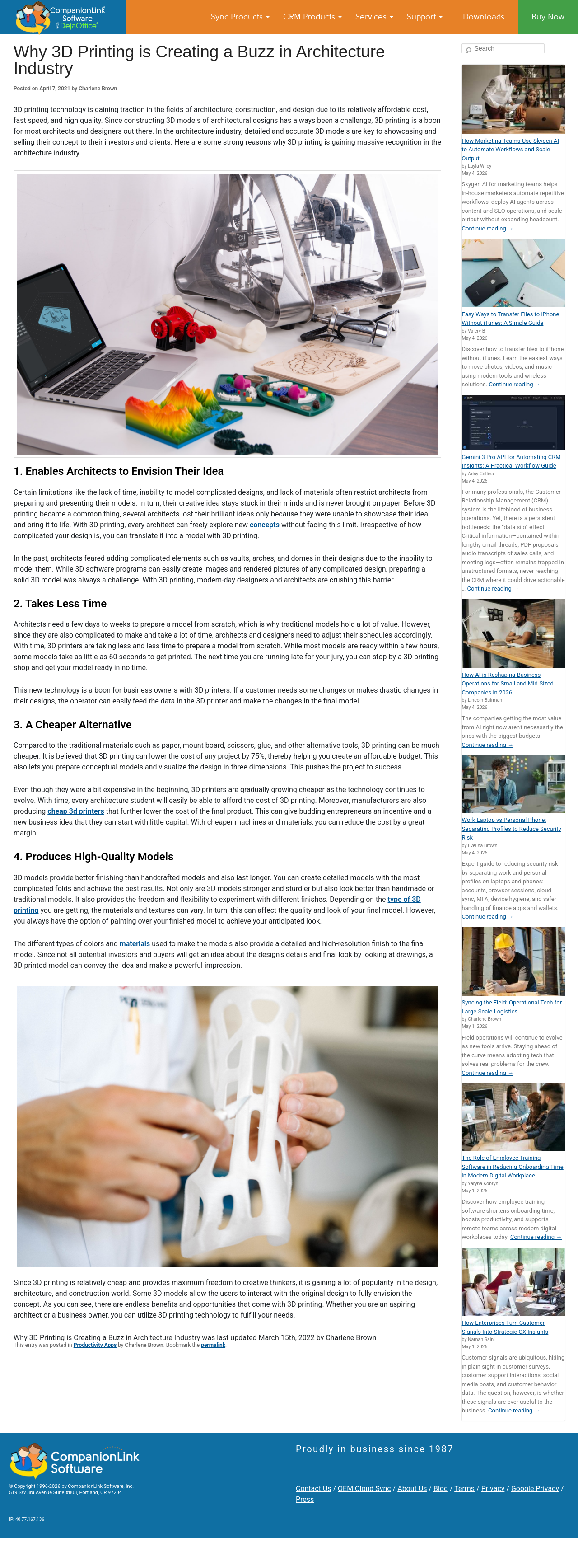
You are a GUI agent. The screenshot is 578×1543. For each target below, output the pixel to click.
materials (135, 943)
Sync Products (240, 16)
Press (305, 1499)
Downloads (483, 16)
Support (425, 16)
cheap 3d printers (75, 811)
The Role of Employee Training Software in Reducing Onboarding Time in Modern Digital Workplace (513, 1166)
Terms (464, 1488)
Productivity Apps (95, 1345)
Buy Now (547, 16)
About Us (412, 1488)
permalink (213, 1345)
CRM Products (312, 16)
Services (374, 16)
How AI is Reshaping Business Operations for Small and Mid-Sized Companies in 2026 (508, 683)
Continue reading (487, 228)
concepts (265, 525)
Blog (441, 1488)
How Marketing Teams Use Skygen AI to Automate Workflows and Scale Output (510, 149)
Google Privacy (535, 1488)
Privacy (493, 1488)
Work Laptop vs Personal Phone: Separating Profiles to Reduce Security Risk (511, 828)
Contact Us (313, 1488)
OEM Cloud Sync (364, 1488)
